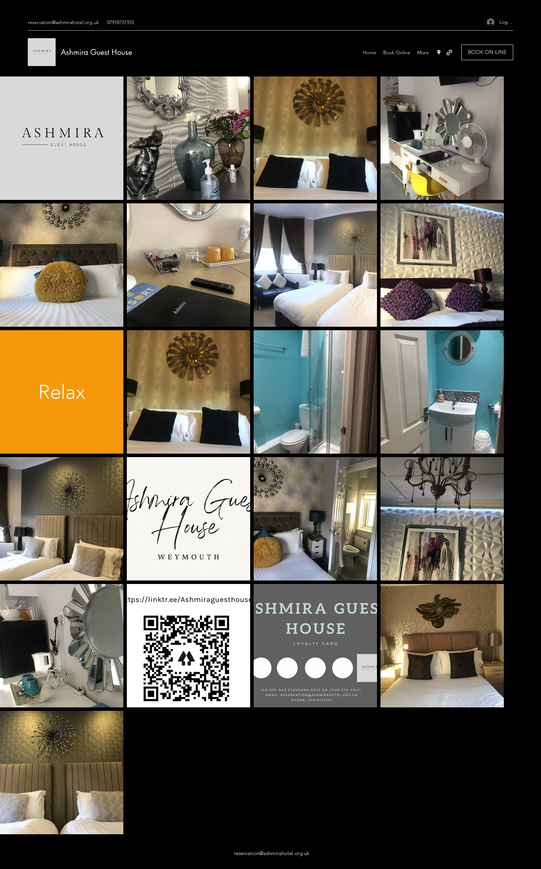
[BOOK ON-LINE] (487, 52)
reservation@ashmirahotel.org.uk (63, 22)
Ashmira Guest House (96, 52)
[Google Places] (438, 52)
